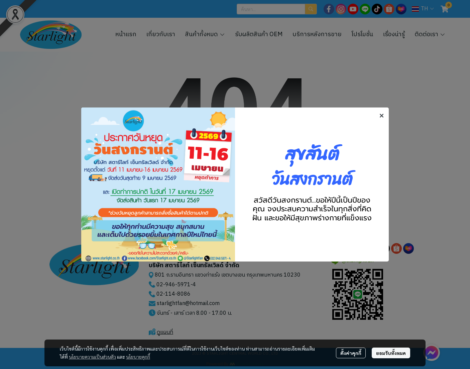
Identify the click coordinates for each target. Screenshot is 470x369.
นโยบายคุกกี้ (138, 357)
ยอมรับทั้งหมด (391, 353)
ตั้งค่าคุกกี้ (350, 353)
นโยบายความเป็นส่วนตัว (92, 357)
